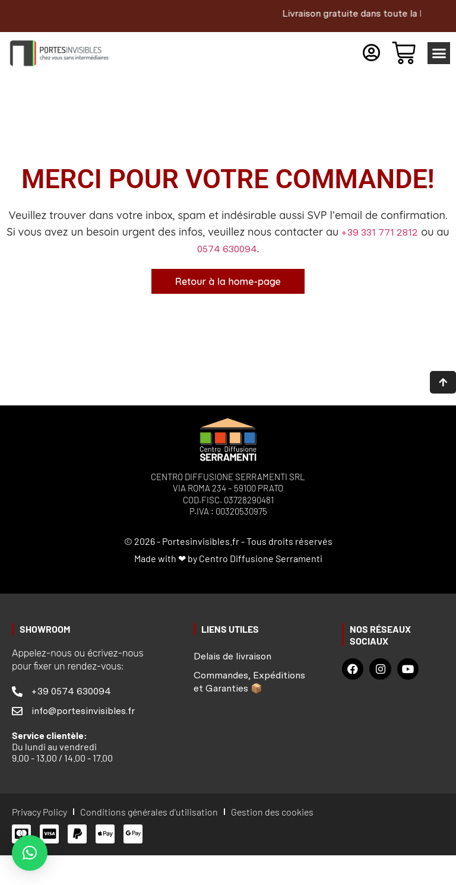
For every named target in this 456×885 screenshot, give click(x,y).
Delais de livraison (232, 655)
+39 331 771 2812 (379, 232)
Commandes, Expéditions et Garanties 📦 (249, 680)
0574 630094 (227, 249)
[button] (439, 53)
